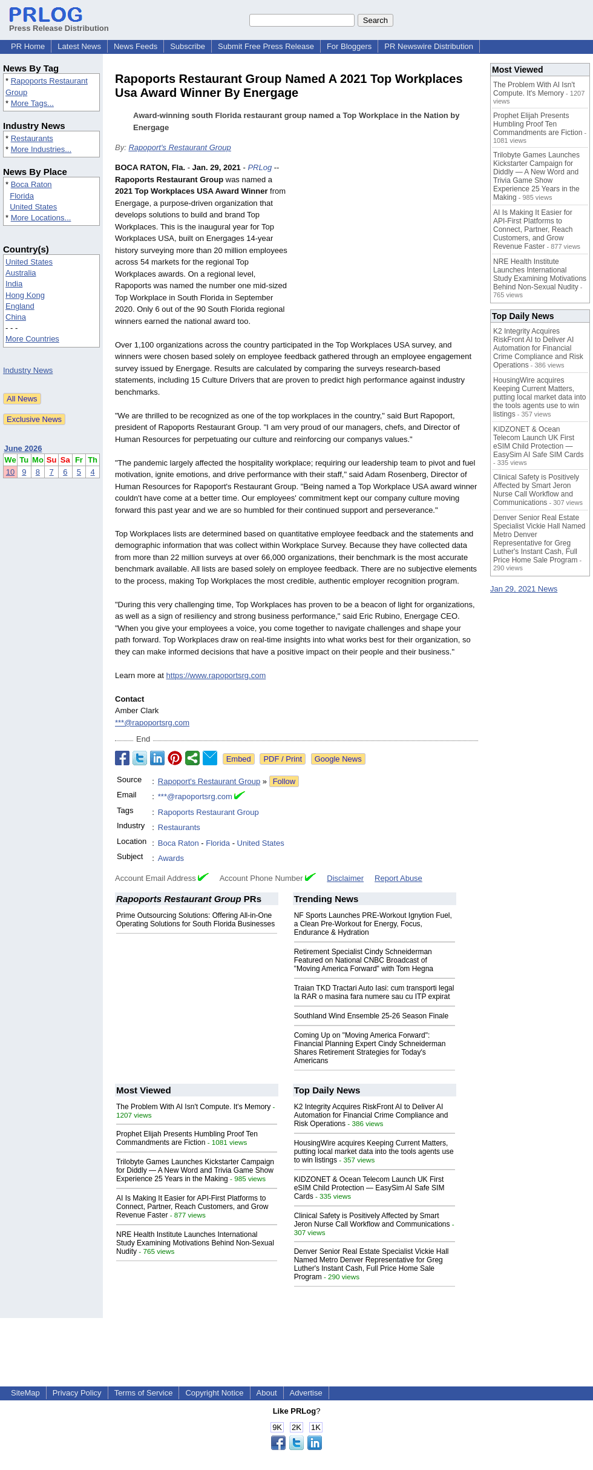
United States (33, 206)
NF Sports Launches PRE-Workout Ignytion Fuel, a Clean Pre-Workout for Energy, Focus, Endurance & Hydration (373, 924)
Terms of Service (143, 1392)
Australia (20, 272)
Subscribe (187, 46)
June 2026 (23, 448)
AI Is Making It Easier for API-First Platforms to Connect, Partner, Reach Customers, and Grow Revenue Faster (192, 1206)
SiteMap (25, 1392)
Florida (22, 195)
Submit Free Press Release (266, 46)
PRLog (259, 167)
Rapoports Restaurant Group (208, 812)
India (13, 283)
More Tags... (32, 103)
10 (10, 471)
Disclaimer (345, 878)
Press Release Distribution (59, 24)
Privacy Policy (77, 1392)
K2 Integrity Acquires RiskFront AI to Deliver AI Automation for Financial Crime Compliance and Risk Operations (371, 1115)
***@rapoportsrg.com (152, 722)
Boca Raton (31, 184)
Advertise (306, 1392)
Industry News (28, 370)
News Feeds (135, 46)
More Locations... (41, 217)
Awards (171, 858)
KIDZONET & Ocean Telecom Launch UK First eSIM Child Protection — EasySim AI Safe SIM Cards (369, 1188)
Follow (284, 781)
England (19, 306)
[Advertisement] (387, 250)
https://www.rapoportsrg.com (216, 675)
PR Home (28, 46)
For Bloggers (349, 46)
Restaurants (32, 138)
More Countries (32, 338)
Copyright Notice (214, 1392)
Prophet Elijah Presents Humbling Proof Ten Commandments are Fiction (187, 1138)
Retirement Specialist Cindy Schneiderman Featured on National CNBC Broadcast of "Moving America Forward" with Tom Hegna (363, 960)
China (15, 316)
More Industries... (41, 149)
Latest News (79, 46)
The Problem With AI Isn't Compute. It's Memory (193, 1106)
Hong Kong (25, 295)
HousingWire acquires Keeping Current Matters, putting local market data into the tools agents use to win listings (374, 1151)
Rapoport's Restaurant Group (179, 147)
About (267, 1392)
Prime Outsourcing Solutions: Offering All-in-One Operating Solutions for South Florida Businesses (195, 919)
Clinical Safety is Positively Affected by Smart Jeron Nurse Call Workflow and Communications (372, 1219)
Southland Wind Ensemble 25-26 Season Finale (371, 1016)
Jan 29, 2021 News (523, 588)
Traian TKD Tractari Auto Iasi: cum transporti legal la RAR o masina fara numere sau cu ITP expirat (374, 992)
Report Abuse (398, 878)
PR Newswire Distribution (428, 46)
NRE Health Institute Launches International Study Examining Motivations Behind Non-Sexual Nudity (195, 1243)
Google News (338, 758)
